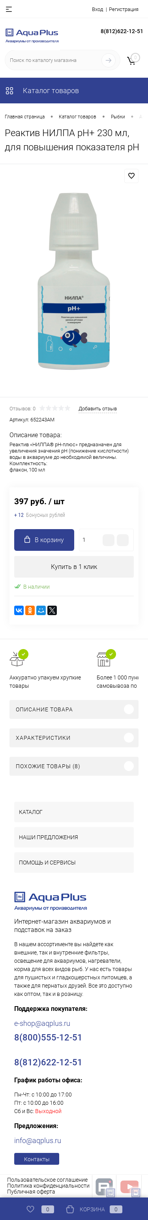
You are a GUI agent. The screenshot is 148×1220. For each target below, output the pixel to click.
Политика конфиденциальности (48, 1186)
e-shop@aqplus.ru (42, 1023)
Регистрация (124, 9)
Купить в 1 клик (74, 567)
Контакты (37, 1159)
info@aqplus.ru (37, 1140)
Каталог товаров (42, 90)
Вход (97, 9)
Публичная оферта (31, 1191)
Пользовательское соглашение (47, 1180)
